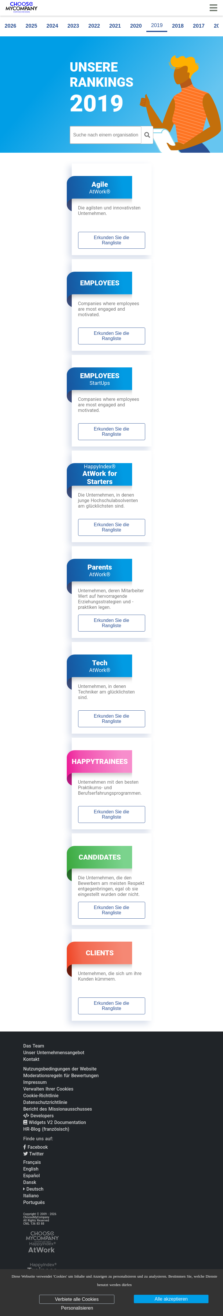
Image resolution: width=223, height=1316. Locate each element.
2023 (73, 26)
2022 (94, 26)
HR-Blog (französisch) (46, 1129)
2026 (10, 26)
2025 (31, 26)
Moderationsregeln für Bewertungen (61, 1075)
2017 (198, 26)
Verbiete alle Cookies (76, 1299)
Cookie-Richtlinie (40, 1095)
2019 (157, 25)
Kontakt (31, 1059)
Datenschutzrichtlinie (45, 1102)
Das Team (33, 1046)
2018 (178, 26)
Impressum (35, 1082)
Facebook (35, 1147)
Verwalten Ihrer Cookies (48, 1089)
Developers (38, 1115)
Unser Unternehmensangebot (53, 1052)
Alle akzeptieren (171, 1299)
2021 (115, 26)
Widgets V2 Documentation (54, 1122)
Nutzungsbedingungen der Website (60, 1069)
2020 (136, 26)
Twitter (33, 1154)
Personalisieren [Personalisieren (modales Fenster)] (77, 1308)
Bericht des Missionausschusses (57, 1109)
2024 (52, 26)
